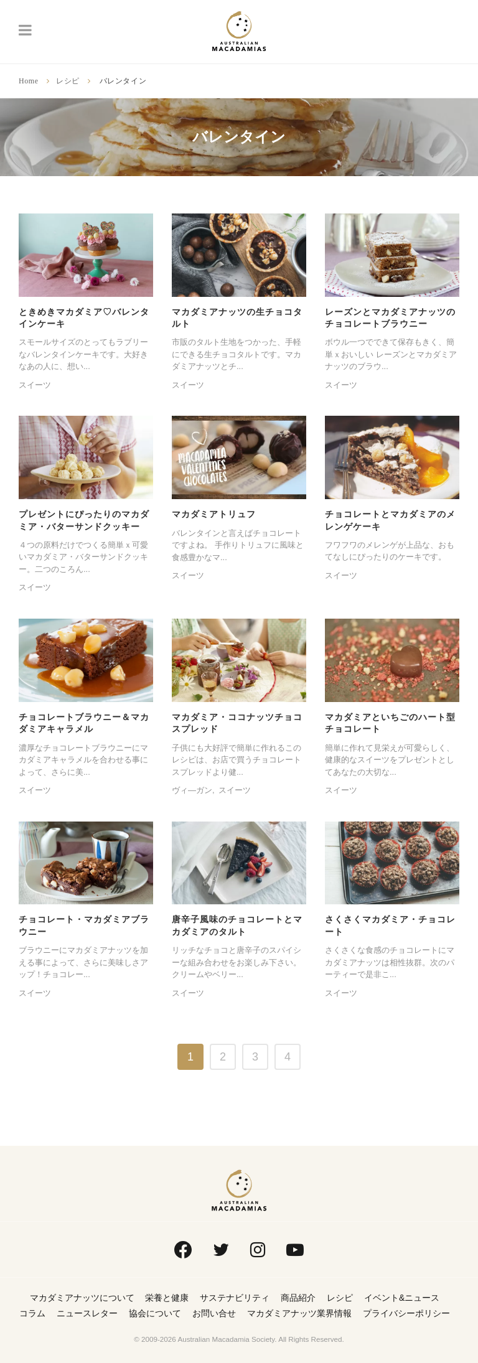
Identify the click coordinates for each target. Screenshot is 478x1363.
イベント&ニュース (401, 1298)
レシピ (68, 81)
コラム (32, 1313)
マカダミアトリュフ (214, 514)
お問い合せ (214, 1313)
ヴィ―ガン (192, 790)
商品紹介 (298, 1298)
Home (29, 81)
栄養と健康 (167, 1298)
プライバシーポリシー (406, 1313)
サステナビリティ (234, 1298)
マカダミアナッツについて (82, 1298)
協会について (155, 1313)
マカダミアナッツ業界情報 (299, 1313)
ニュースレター (87, 1313)
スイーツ (35, 385)
